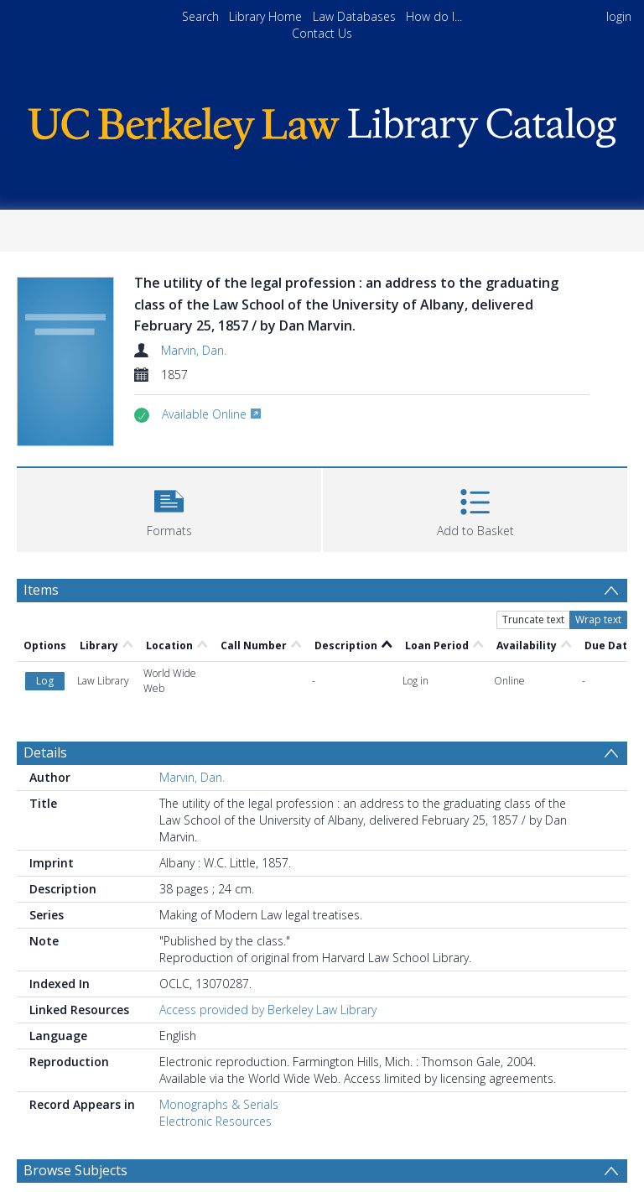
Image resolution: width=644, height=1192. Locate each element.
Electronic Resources (215, 1121)
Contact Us (322, 33)
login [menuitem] (618, 16)
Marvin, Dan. (193, 350)
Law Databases (354, 16)
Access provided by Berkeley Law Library (268, 1010)
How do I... (434, 16)
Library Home (265, 16)
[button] (169, 508)
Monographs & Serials (218, 1104)
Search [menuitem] (200, 16)
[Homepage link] (321, 123)
